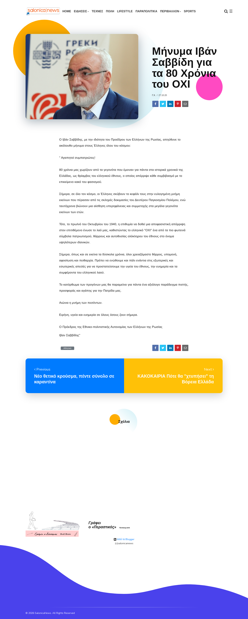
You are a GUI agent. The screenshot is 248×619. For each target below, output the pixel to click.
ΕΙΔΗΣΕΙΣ (80, 11)
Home (66, 11)
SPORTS (190, 11)
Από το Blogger (124, 539)
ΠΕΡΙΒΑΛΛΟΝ (169, 11)
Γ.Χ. (154, 95)
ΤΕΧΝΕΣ (97, 11)
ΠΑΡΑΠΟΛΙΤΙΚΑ (146, 11)
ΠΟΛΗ (110, 11)
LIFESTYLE (125, 11)
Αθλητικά (67, 348)
